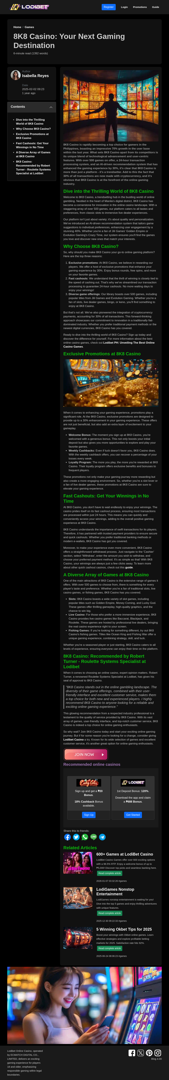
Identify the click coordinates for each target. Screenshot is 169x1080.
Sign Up (89, 814)
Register (109, 7)
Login (124, 7)
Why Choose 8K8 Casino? (33, 128)
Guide (155, 7)
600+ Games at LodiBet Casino (124, 854)
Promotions (140, 7)
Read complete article (110, 873)
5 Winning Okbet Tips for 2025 (124, 929)
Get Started (133, 814)
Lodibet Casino (73, 739)
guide (129, 567)
